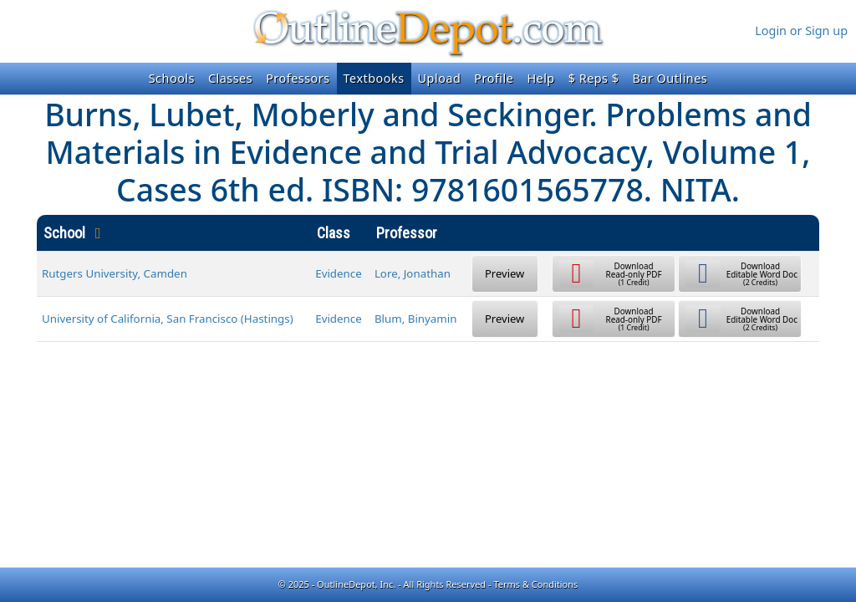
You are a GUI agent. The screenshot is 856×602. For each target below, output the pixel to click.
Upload (439, 78)
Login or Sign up (801, 30)
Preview (504, 273)
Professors (297, 78)
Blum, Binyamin (415, 318)
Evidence (338, 273)
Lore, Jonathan (412, 273)
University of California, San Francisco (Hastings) (167, 318)
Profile (493, 78)
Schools (172, 78)
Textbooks (374, 78)
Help (540, 78)
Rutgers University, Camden (114, 273)
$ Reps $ (593, 78)
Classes (230, 78)
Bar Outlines (669, 78)
